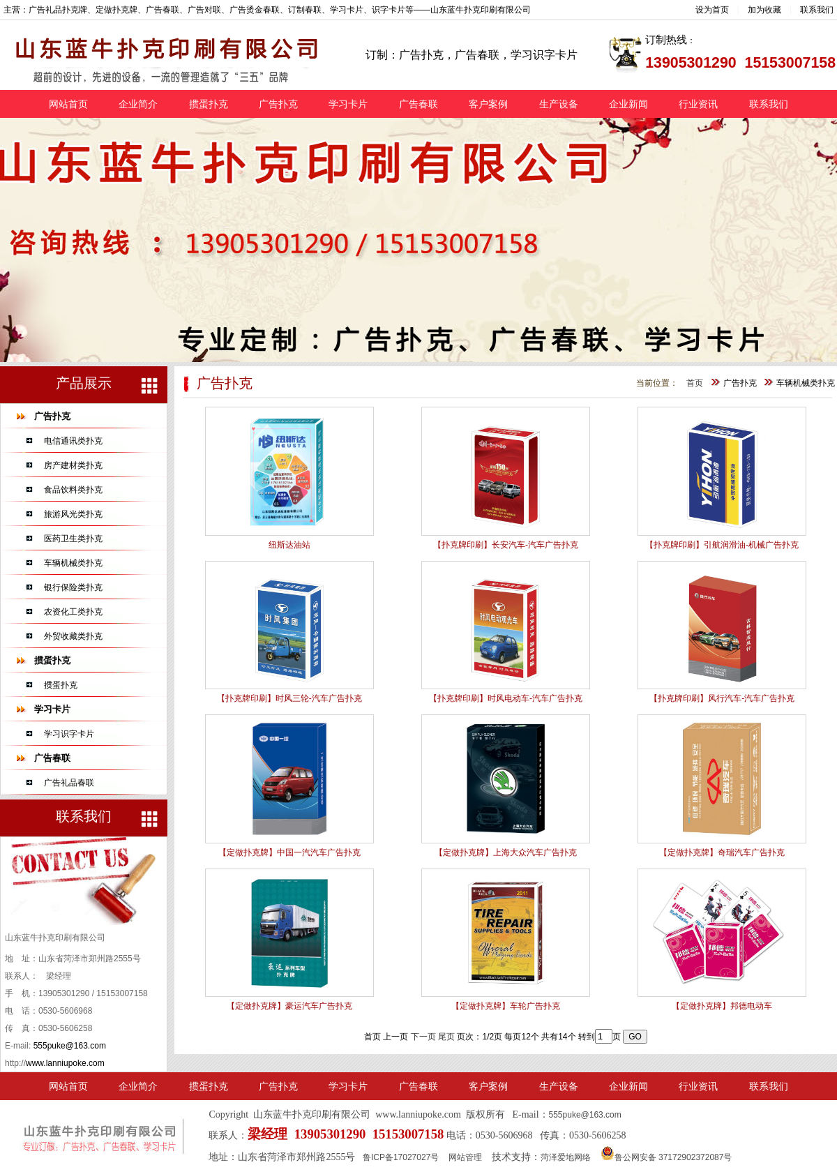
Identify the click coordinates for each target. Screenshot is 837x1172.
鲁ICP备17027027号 (401, 1157)
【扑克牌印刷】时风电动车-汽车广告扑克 (505, 698)
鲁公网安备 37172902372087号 (666, 1157)
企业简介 (138, 104)
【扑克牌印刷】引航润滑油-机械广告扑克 (722, 545)
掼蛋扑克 (208, 104)
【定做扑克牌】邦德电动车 (722, 1006)
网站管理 (465, 1157)
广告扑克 (278, 104)
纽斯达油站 (289, 545)
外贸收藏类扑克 (73, 636)
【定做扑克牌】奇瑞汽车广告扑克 (722, 852)
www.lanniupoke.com (65, 1063)
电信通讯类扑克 (73, 441)
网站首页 (68, 104)
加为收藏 (764, 10)
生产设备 (558, 104)
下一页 (423, 1037)
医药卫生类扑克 (73, 538)
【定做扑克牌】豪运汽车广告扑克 (289, 1006)
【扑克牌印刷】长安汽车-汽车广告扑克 (505, 545)
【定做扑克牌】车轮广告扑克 (505, 1006)
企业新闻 (628, 104)
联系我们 (817, 10)
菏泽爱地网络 (566, 1157)
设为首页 (712, 10)
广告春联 (418, 104)
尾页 (446, 1037)
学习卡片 (348, 104)
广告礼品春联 (69, 783)
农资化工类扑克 (73, 612)
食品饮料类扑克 (73, 490)
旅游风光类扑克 (73, 514)
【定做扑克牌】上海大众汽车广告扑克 (506, 852)
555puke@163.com (69, 1046)
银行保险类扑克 (73, 587)
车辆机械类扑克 (73, 563)
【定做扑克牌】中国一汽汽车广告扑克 (289, 852)
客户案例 (488, 104)
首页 (694, 383)
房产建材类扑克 (73, 465)
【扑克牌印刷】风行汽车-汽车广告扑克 (721, 698)
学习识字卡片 (69, 734)
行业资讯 (698, 104)
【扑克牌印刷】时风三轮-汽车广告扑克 (289, 698)
